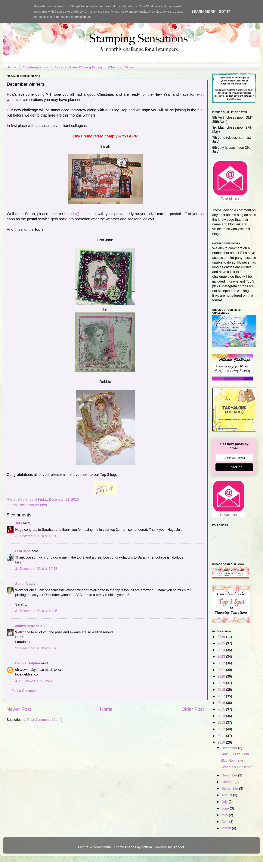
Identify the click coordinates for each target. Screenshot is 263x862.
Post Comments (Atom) (44, 720)
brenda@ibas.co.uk (80, 214)
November (229, 775)
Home (11, 67)
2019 (222, 683)
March (226, 828)
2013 (222, 722)
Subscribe (234, 467)
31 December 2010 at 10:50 (36, 536)
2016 (222, 703)
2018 (222, 689)
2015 (222, 709)
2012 (222, 729)
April (225, 821)
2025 (222, 643)
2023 (222, 656)
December (229, 748)
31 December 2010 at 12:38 (36, 569)
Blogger (178, 847)
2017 (222, 696)
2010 (222, 742)
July (224, 802)
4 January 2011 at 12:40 (33, 681)
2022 (222, 663)
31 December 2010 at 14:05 (36, 611)
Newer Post (19, 709)
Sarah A (21, 584)
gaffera (146, 847)
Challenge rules (35, 67)
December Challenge (236, 767)
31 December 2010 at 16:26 (36, 648)
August (227, 795)
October (227, 782)
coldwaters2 (25, 626)
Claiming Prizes (121, 67)
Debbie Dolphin (27, 663)
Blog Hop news (232, 760)
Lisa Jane (23, 551)
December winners (33, 505)
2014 (222, 716)
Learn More (203, 11)
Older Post (192, 709)
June (225, 808)
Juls (18, 523)
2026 (222, 637)
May (225, 815)
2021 (222, 670)
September (230, 788)
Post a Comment (24, 691)
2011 (222, 736)
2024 (222, 650)
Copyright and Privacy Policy (78, 67)
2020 (222, 676)
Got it (225, 11)
